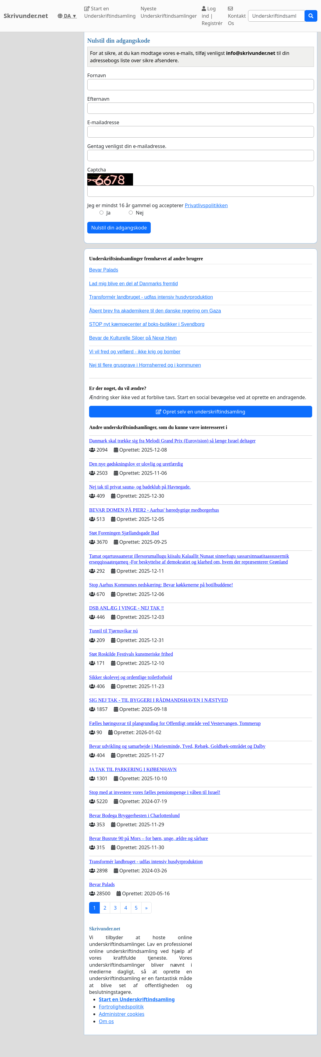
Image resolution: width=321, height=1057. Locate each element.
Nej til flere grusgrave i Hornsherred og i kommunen (145, 365)
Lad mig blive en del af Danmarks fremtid (133, 283)
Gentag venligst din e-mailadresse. (126, 146)
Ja (108, 212)
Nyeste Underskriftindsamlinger (169, 12)
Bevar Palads (103, 269)
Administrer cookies (121, 1014)
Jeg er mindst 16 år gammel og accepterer (157, 205)
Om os (106, 1021)
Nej (139, 212)
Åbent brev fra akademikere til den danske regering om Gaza (155, 310)
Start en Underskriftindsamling (110, 12)
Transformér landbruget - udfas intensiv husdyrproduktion (151, 297)
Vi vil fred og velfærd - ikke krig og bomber (134, 351)
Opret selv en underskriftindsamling (200, 411)
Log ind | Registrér (212, 16)
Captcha (96, 169)
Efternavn (98, 99)
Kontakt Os (237, 16)
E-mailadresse (103, 122)
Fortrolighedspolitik (121, 1006)
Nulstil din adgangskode (119, 227)
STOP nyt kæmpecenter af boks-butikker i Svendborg (146, 324)
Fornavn (96, 75)
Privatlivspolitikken (206, 205)
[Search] (276, 16)
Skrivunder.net (26, 16)
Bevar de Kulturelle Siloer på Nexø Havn (133, 338)
